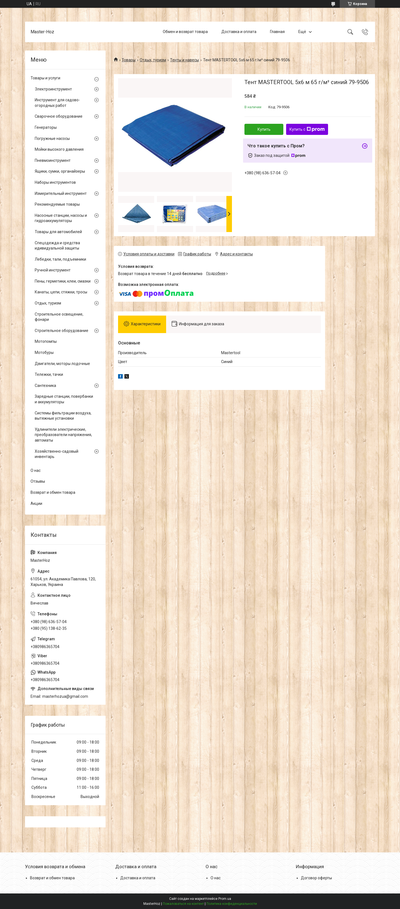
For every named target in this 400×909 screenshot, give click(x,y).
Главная (277, 31)
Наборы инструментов (55, 182)
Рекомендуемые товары (57, 204)
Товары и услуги (45, 78)
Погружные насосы (52, 138)
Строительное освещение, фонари (59, 317)
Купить (264, 129)
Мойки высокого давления (59, 149)
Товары (129, 60)
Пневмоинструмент (53, 160)
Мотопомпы (46, 341)
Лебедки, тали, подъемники (60, 259)
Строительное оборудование (61, 330)
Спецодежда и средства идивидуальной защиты (57, 246)
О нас (36, 470)
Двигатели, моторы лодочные (62, 363)
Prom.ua (224, 899)
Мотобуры (44, 352)
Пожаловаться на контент (183, 904)
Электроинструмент (53, 89)
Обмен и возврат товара (185, 31)
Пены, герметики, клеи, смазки (63, 281)
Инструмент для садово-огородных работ (57, 103)
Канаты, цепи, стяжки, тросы (61, 292)
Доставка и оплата (238, 31)
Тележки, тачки (49, 374)
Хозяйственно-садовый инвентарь (56, 454)
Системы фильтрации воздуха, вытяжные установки (63, 416)
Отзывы (38, 481)
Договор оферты (316, 878)
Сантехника (45, 385)
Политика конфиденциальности (231, 904)
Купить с (307, 129)
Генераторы (46, 127)
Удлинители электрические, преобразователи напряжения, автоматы (63, 434)
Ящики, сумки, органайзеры (60, 171)
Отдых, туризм (153, 60)
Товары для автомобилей (58, 232)
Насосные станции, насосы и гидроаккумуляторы (61, 218)
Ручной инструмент (53, 270)
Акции (36, 503)
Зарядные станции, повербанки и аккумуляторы (64, 399)
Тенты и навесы (184, 60)
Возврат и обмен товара (53, 492)
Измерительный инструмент (61, 193)
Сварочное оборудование (58, 116)
